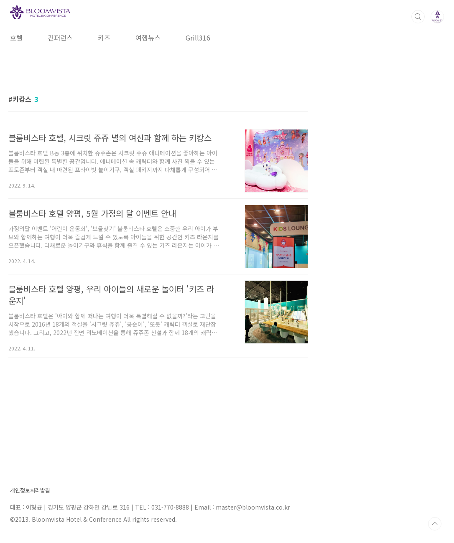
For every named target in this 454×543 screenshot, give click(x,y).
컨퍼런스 (60, 38)
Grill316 (198, 38)
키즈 (104, 38)
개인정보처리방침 (30, 490)
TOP (434, 523)
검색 (418, 16)
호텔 (16, 38)
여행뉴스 (148, 38)
